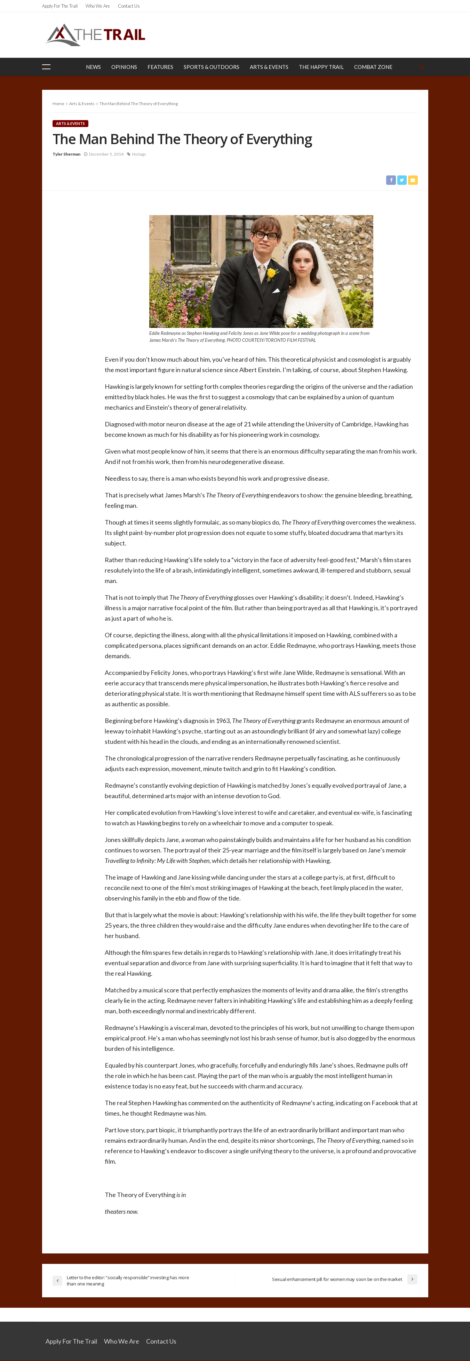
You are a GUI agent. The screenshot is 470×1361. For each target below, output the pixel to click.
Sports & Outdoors (211, 67)
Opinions (124, 67)
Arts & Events (269, 67)
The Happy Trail (321, 67)
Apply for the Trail (60, 6)
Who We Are (98, 6)
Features (160, 67)
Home (58, 103)
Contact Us (129, 6)
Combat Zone (373, 67)
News (93, 67)
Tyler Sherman (66, 154)
